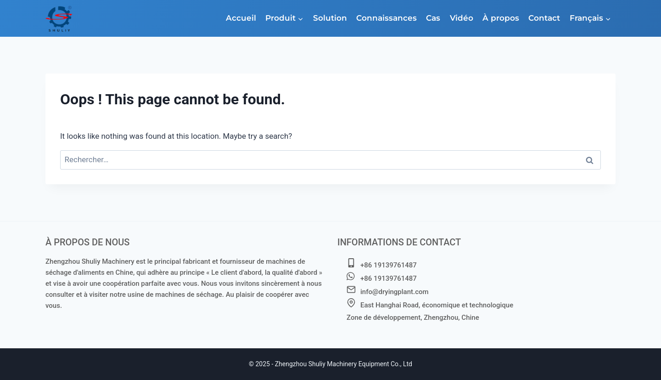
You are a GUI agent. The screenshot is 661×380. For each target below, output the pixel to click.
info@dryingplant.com (394, 292)
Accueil (241, 18)
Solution (330, 18)
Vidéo (461, 18)
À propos (500, 18)
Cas (433, 18)
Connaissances (386, 18)
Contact (544, 18)
